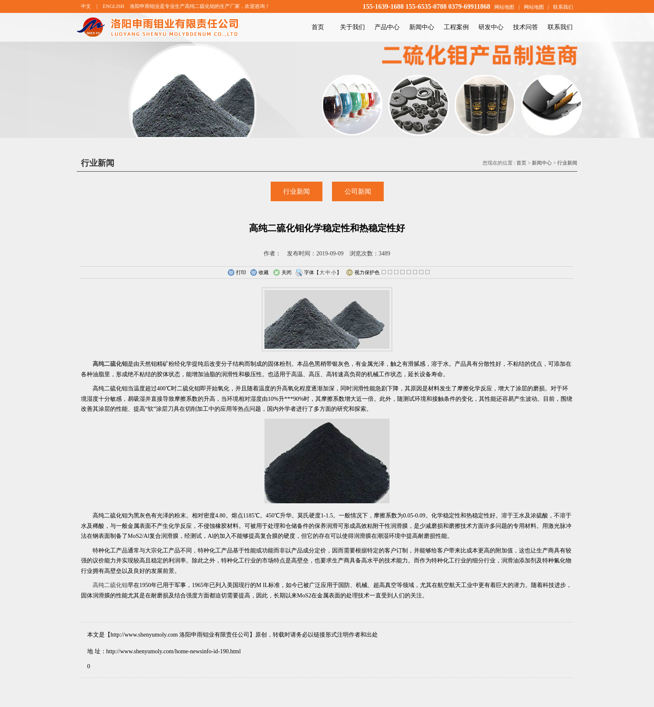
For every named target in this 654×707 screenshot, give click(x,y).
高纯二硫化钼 (110, 585)
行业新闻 (567, 163)
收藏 (259, 273)
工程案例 (456, 27)
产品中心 (387, 27)
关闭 (282, 273)
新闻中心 (421, 27)
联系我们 (563, 7)
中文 (86, 6)
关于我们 (352, 27)
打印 (236, 273)
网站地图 (504, 7)
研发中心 (490, 27)
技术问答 (525, 27)
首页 (318, 27)
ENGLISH (113, 6)
